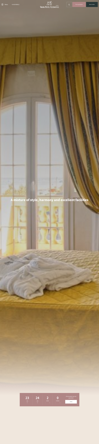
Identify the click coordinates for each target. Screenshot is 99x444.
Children (57, 401)
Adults (47, 401)
